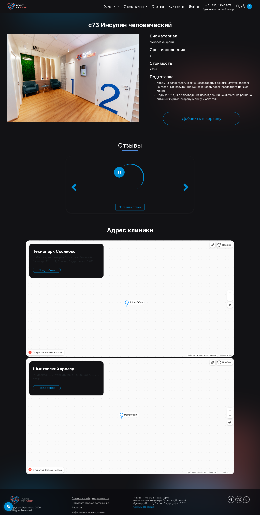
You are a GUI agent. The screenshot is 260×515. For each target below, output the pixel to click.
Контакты (176, 6)
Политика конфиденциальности (90, 498)
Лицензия (77, 507)
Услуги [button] (110, 6)
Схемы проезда (143, 506)
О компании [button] (134, 6)
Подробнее (46, 270)
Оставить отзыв (130, 207)
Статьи (158, 6)
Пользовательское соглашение (90, 503)
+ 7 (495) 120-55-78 (218, 5)
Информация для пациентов (88, 512)
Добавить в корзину (201, 118)
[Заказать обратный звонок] (8, 506)
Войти (194, 6)
